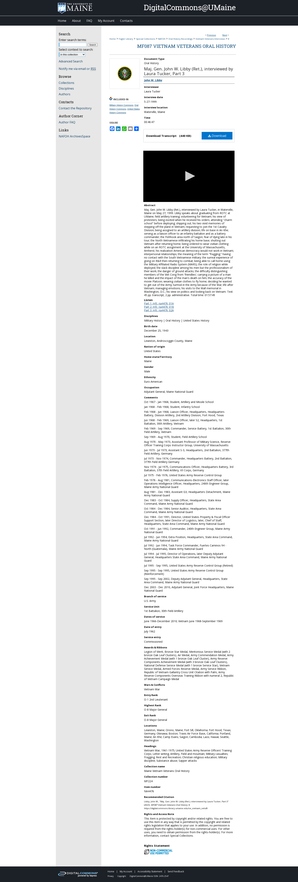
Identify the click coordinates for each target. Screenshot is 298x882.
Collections (66, 83)
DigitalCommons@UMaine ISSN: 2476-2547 (149, 876)
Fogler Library (126, 38)
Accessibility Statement (150, 871)
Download (217, 136)
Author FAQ (67, 122)
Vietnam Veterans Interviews (210, 38)
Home (112, 38)
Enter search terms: (72, 40)
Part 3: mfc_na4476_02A (159, 310)
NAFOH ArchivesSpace (74, 136)
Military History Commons (121, 105)
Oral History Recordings (180, 38)
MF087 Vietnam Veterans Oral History (186, 46)
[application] (189, 176)
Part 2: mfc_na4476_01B (159, 307)
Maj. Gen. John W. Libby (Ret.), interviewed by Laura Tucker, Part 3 (188, 71)
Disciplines (66, 88)
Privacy (111, 876)
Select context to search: (76, 49)
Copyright (122, 876)
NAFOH (161, 38)
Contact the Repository (75, 108)
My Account (126, 871)
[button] (189, 176)
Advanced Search (71, 61)
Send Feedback (176, 871)
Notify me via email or (77, 69)
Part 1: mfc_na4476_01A (159, 303)
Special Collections (145, 38)
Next (224, 35)
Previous (211, 35)
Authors (64, 94)
